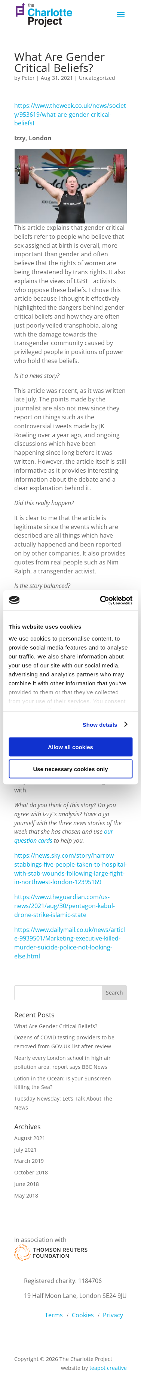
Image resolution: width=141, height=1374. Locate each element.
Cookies (83, 1315)
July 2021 (25, 1149)
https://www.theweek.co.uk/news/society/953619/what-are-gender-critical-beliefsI (70, 114)
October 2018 (31, 1172)
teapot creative (108, 1367)
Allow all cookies (70, 747)
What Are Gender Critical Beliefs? (55, 1026)
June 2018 (26, 1183)
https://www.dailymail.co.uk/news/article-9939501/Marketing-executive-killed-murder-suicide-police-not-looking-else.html (69, 943)
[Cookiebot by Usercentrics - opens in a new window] (100, 600)
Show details (100, 724)
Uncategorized (97, 77)
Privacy (113, 1315)
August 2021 (29, 1138)
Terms (54, 1315)
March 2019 (29, 1160)
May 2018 (26, 1195)
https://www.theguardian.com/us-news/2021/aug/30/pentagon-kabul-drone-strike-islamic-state (64, 906)
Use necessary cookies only (70, 769)
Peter (28, 77)
